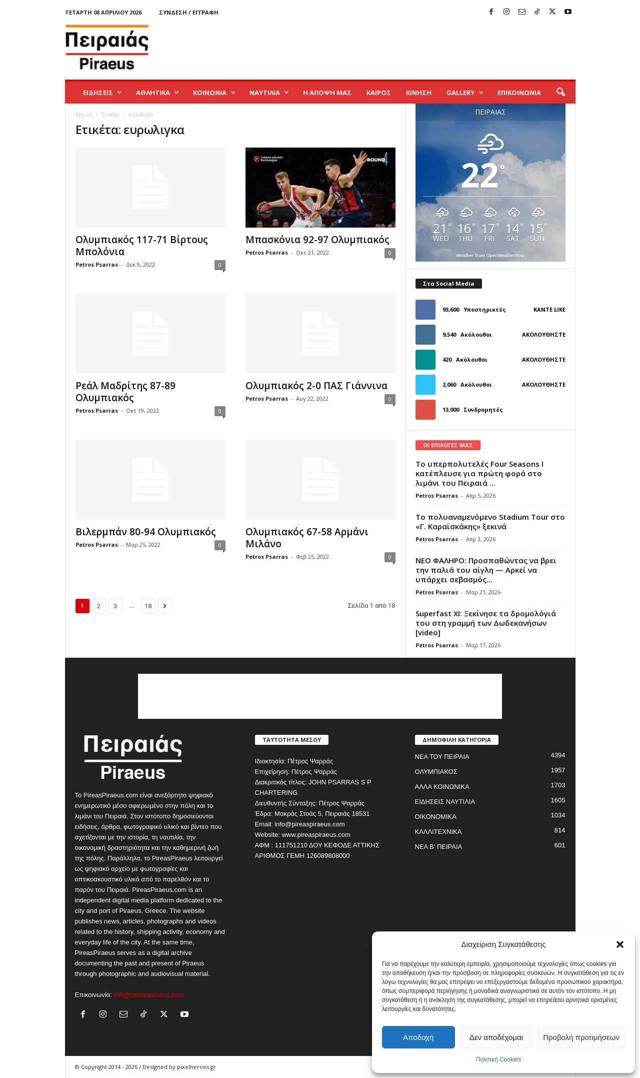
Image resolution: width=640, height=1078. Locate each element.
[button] (620, 944)
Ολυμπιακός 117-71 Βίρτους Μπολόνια (142, 245)
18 (148, 606)
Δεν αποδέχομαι (496, 1037)
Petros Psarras (97, 264)
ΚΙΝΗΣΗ (419, 92)
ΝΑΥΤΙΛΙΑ (269, 93)
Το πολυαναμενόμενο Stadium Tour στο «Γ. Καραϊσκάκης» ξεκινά (490, 521)
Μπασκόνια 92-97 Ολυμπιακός (318, 239)
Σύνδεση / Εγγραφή (188, 12)
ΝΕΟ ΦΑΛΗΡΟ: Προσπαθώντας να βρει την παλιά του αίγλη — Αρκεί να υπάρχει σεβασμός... (486, 569)
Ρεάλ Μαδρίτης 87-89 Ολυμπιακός (126, 391)
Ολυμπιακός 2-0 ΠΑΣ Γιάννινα (317, 385)
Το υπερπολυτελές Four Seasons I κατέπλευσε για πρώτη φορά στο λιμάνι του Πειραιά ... (480, 473)
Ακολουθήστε (544, 334)
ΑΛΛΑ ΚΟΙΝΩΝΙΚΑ (442, 786)
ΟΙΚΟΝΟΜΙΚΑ (435, 816)
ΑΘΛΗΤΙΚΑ (157, 93)
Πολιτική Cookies (499, 1059)
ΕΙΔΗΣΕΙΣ (102, 93)
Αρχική (84, 114)
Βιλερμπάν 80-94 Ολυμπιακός (146, 531)
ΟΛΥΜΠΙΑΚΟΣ (436, 771)
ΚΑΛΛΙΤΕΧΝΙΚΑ (438, 831)
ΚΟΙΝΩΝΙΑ (214, 93)
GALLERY (465, 93)
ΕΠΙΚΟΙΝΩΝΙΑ (519, 92)
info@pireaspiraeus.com (149, 994)
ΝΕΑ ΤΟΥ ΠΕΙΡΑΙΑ (442, 756)
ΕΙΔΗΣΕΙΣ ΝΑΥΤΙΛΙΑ (445, 801)
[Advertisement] (394, 47)
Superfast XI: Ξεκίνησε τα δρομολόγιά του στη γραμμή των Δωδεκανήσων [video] (486, 622)
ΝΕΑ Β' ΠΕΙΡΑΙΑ (438, 846)
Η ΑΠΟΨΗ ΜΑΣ (327, 92)
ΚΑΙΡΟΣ (378, 92)
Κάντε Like (550, 309)
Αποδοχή (418, 1037)
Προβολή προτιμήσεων (581, 1037)
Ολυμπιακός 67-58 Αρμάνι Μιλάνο (307, 537)
